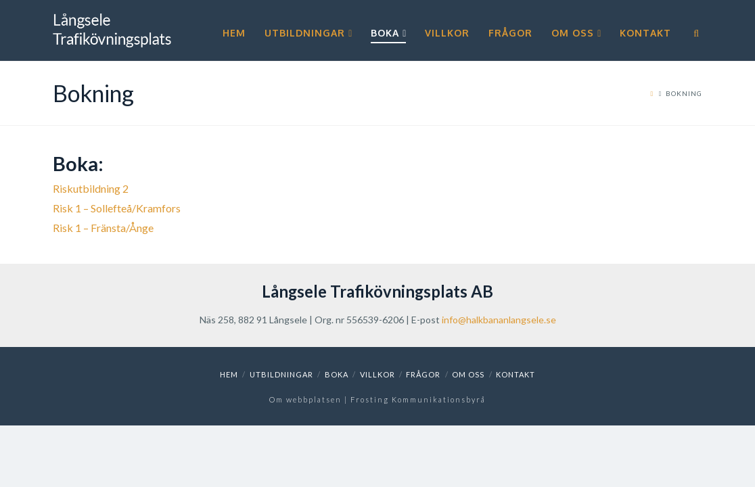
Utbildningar (281, 374)
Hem (229, 374)
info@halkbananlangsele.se (499, 319)
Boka (336, 374)
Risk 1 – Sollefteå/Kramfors (117, 208)
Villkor (377, 374)
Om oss (468, 374)
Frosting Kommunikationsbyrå (418, 399)
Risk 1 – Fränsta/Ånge (103, 227)
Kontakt (515, 374)
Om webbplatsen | (309, 399)
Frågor (423, 374)
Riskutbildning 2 (91, 188)
